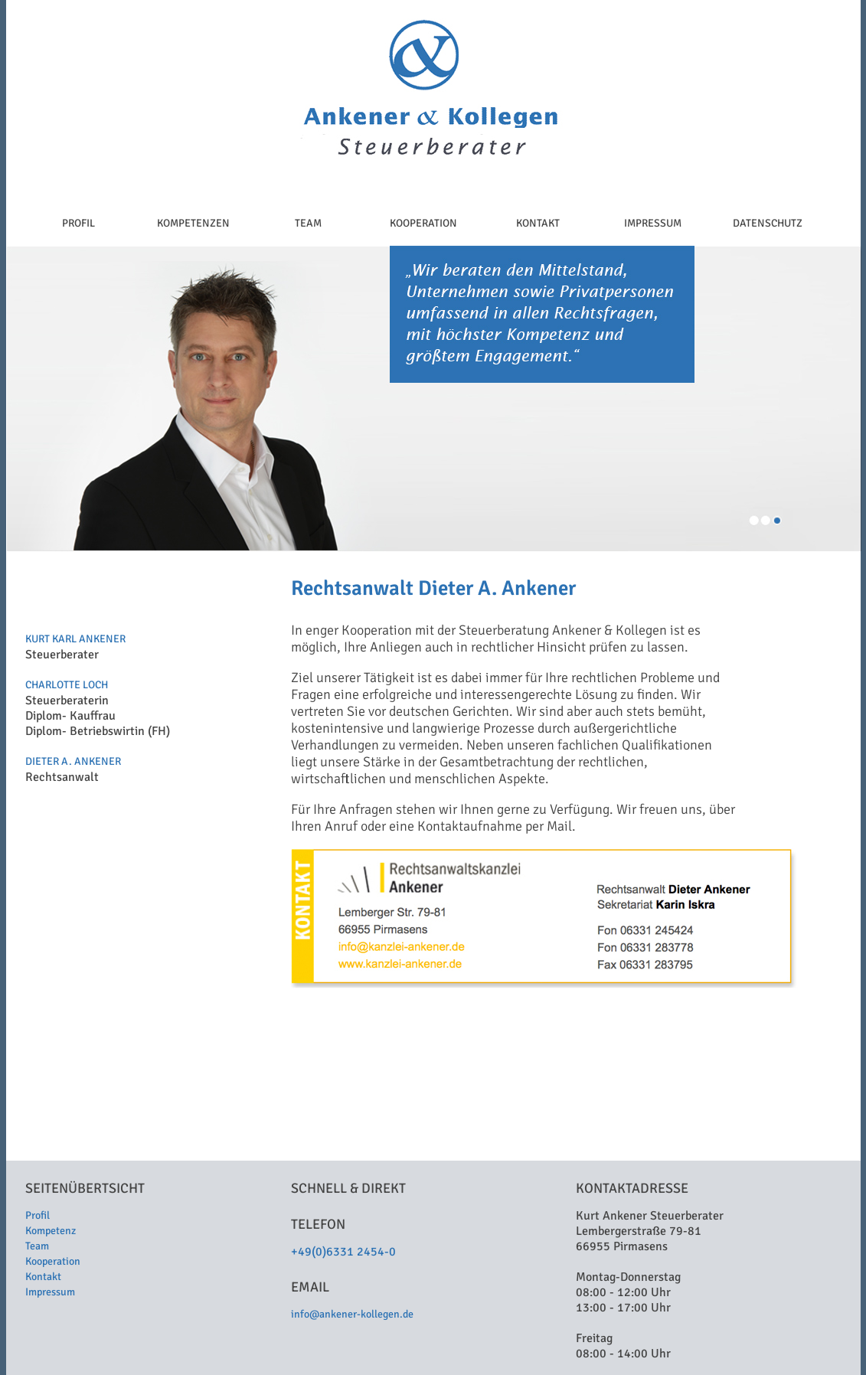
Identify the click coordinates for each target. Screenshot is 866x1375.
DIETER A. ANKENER (73, 761)
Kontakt (43, 1276)
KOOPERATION (423, 223)
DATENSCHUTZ (767, 223)
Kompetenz (50, 1230)
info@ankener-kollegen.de (352, 1314)
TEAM (308, 223)
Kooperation (52, 1261)
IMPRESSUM (652, 223)
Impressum (50, 1291)
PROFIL (78, 223)
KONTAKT (538, 223)
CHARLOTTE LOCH (66, 684)
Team (37, 1246)
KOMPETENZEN (193, 223)
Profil (37, 1215)
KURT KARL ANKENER (75, 638)
